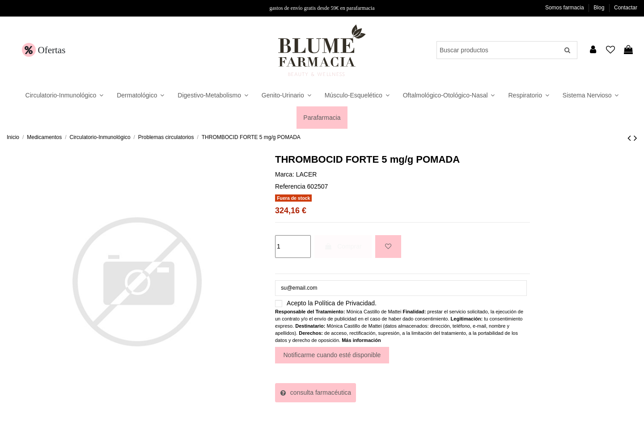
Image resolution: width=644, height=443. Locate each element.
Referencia (290, 186)
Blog (599, 7)
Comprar (342, 246)
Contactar (625, 7)
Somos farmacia (565, 7)
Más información (361, 342)
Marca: (284, 174)
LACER (306, 174)
